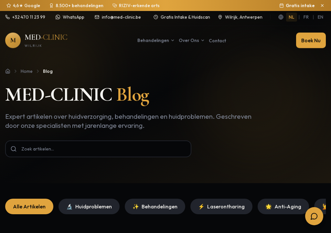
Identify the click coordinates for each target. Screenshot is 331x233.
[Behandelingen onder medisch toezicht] (136, 5)
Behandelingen (155, 198)
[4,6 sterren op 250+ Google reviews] (23, 5)
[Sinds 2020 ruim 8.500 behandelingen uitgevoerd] (76, 5)
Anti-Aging (283, 198)
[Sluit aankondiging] (322, 5)
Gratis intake (297, 5)
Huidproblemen (89, 198)
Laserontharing (221, 198)
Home (27, 63)
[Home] (7, 63)
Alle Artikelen (29, 198)
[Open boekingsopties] (314, 216)
